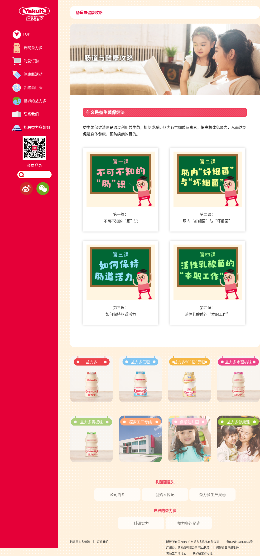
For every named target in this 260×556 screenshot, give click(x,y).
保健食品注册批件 (227, 547)
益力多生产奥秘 (212, 494)
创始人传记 (164, 494)
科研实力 (141, 523)
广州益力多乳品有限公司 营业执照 (188, 547)
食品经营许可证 (202, 553)
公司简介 (117, 494)
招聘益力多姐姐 (80, 542)
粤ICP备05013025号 (239, 542)
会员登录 (34, 165)
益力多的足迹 (188, 523)
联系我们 (102, 542)
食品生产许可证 (176, 553)
